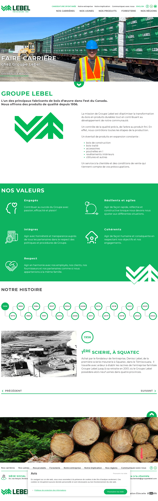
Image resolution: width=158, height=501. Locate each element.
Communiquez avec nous (123, 6)
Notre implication (102, 6)
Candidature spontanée (64, 6)
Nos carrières (65, 11)
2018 (114, 306)
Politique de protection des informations (50, 490)
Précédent (12, 391)
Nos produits (108, 11)
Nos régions (149, 11)
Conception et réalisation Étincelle (132, 493)
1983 (28, 316)
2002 (59, 316)
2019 (121, 316)
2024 (152, 316)
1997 (51, 306)
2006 (75, 316)
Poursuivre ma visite (120, 473)
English (140, 6)
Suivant (148, 391)
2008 (83, 306)
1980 (20, 306)
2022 (137, 316)
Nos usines (86, 11)
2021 (129, 306)
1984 (36, 306)
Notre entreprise (85, 6)
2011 (91, 316)
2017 (106, 316)
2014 (98, 306)
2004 (67, 306)
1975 (12, 316)
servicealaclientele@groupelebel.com (140, 479)
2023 (145, 306)
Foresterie (128, 11)
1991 (44, 316)
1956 (5, 306)
